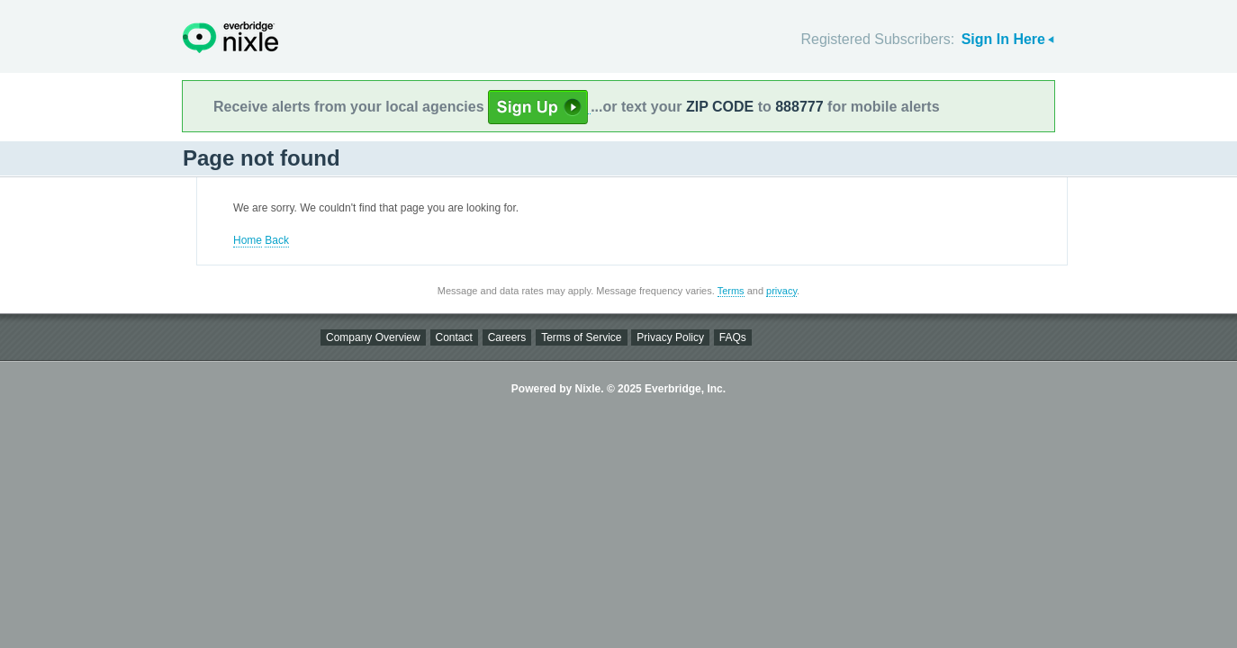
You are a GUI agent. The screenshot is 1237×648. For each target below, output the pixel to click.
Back (277, 240)
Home (247, 240)
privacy (781, 290)
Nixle (230, 37)
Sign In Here (1003, 39)
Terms (731, 290)
